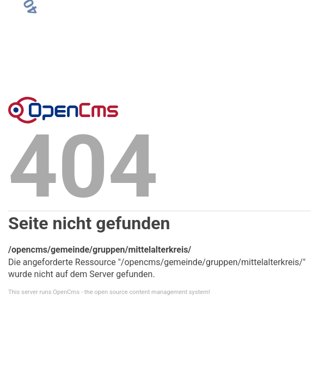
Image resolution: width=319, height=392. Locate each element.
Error (63, 110)
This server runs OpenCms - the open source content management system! (109, 292)
